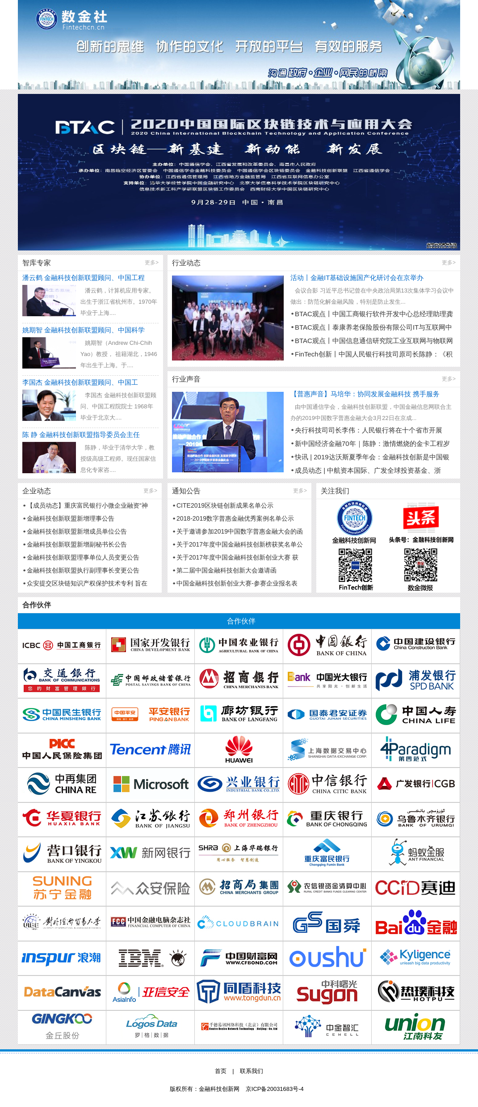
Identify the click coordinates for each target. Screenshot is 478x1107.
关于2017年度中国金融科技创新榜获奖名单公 (239, 544)
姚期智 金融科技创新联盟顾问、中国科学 (83, 330)
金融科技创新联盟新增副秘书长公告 (77, 544)
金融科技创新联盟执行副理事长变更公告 (83, 570)
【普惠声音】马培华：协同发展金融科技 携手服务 (365, 394)
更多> (152, 262)
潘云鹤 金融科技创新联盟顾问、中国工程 (83, 277)
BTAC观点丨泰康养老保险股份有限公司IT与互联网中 (373, 327)
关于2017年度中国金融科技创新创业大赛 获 (237, 557)
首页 (220, 1071)
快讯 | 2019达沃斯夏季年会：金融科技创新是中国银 (372, 457)
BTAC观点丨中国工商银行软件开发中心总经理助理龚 (374, 314)
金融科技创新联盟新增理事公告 (70, 518)
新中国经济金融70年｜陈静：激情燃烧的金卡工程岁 (372, 443)
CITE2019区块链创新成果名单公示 (224, 505)
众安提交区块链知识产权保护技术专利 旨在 (87, 583)
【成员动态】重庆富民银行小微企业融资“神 (87, 505)
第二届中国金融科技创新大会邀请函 (226, 570)
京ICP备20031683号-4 (275, 1089)
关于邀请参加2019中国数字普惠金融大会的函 (239, 531)
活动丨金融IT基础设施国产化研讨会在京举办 (356, 277)
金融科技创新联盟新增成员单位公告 (77, 531)
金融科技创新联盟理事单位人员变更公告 (83, 557)
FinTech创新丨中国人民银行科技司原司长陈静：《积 (374, 354)
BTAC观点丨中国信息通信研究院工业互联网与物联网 (374, 340)
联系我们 (251, 1071)
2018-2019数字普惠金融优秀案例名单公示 (235, 518)
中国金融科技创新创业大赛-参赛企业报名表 (237, 583)
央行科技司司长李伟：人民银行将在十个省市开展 (368, 430)
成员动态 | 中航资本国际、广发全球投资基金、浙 (368, 470)
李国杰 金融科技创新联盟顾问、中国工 (80, 382)
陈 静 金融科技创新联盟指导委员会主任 (81, 434)
